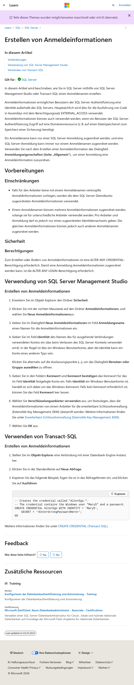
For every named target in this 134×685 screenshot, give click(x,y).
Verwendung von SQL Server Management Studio (38, 65)
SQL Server (31, 27)
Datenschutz (103, 662)
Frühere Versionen (50, 662)
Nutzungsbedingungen (59, 667)
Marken (103, 667)
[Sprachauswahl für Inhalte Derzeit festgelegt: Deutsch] (17, 653)
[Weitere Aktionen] (125, 28)
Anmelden (125, 5)
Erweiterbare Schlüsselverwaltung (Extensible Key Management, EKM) (72, 417)
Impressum (84, 667)
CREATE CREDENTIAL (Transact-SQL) (83, 526)
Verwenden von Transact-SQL (25, 70)
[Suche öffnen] (113, 5)
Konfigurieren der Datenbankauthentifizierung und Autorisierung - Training (50, 594)
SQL (18, 27)
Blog (68, 662)
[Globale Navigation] (4, 5)
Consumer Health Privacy (23, 667)
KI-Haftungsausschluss (21, 662)
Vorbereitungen (17, 59)
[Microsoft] (67, 5)
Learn (8, 27)
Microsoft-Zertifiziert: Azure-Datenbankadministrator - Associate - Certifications (54, 610)
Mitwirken (85, 662)
